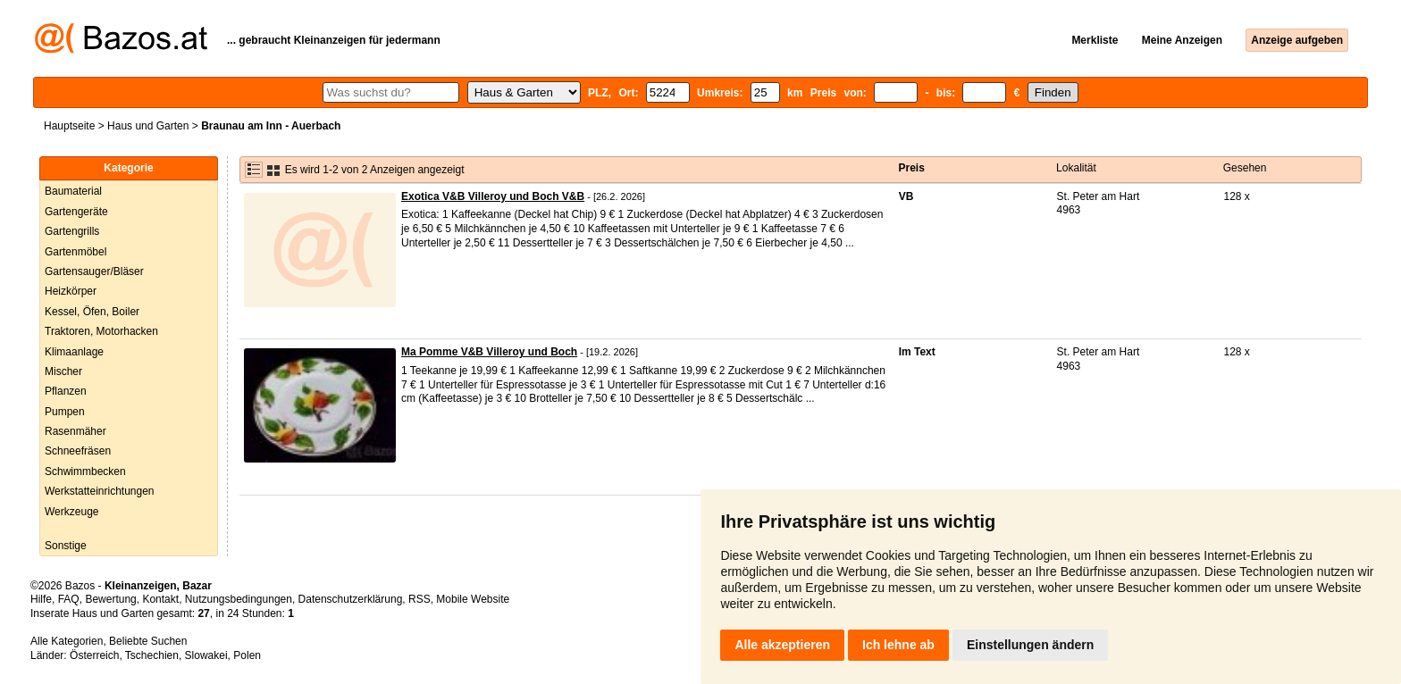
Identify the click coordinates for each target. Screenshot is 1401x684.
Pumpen (65, 411)
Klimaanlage (74, 352)
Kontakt (160, 599)
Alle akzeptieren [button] (782, 645)
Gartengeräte (76, 211)
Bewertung (110, 599)
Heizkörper (70, 291)
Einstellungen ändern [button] (1030, 645)
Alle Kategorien (66, 641)
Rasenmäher (75, 431)
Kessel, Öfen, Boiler (92, 311)
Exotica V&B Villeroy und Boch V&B (492, 196)
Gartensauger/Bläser (94, 271)
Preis (912, 168)
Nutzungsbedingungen (238, 599)
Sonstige (66, 545)
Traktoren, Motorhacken (101, 331)
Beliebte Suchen (148, 641)
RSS (419, 599)
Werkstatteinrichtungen (100, 491)
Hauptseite (69, 126)
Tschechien (152, 655)
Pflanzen (66, 391)
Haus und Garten (148, 126)
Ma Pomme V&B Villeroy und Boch (489, 352)
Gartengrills (72, 231)
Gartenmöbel (75, 252)
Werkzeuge (71, 511)
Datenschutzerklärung (350, 599)
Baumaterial (73, 191)
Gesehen (1245, 168)
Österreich (94, 655)
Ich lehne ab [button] (898, 645)
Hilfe (41, 599)
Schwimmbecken (85, 471)
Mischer (63, 371)
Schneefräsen (78, 451)
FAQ (69, 599)
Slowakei (206, 655)
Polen (247, 655)
